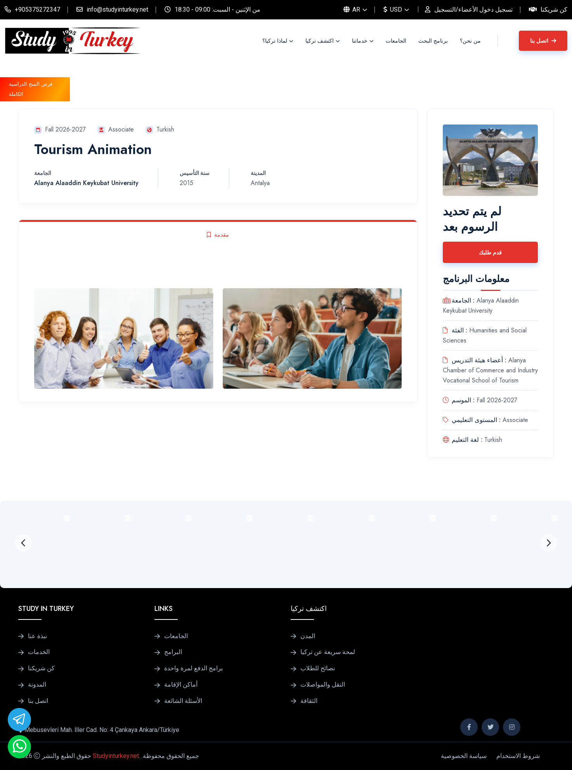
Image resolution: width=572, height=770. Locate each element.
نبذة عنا (37, 636)
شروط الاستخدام (518, 756)
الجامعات (396, 41)
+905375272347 (37, 9)
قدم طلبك (490, 252)
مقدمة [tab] (218, 235)
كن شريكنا (554, 9)
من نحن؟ (470, 41)
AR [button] (351, 9)
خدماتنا (359, 41)
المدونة (37, 684)
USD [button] (392, 9)
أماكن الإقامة (181, 684)
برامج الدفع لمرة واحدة (193, 668)
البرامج (173, 652)
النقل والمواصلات (322, 684)
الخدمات (39, 652)
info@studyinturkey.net (117, 9)
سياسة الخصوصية (464, 756)
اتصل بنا (543, 41)
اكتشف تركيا (319, 41)
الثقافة (308, 700)
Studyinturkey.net (116, 756)
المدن (307, 636)
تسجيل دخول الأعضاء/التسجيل (473, 9)
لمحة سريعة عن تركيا (327, 652)
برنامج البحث (433, 41)
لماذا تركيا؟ (274, 41)
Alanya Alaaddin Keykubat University (86, 182)
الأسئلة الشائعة (183, 700)
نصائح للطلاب (317, 668)
